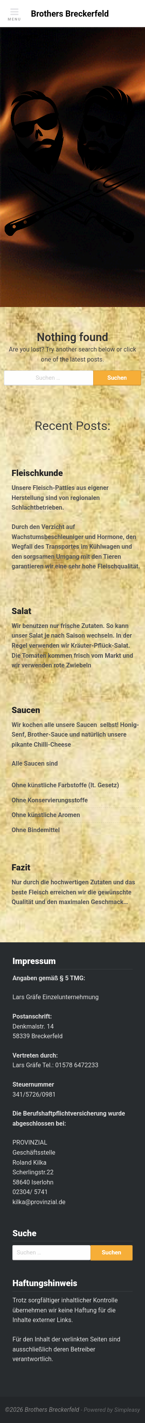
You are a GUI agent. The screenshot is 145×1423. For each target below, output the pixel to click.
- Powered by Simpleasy (110, 1409)
